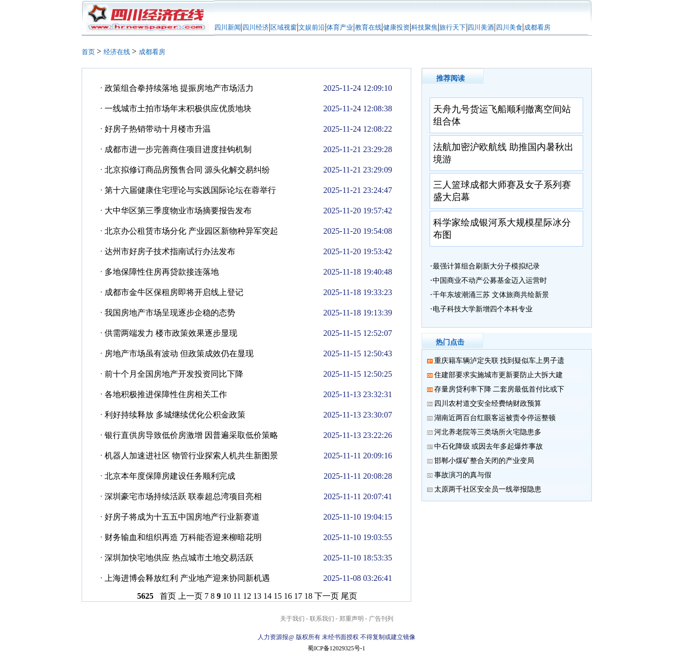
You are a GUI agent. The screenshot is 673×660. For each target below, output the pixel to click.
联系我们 (322, 618)
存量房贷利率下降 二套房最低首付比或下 (499, 389)
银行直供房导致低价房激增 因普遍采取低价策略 (191, 435)
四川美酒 (480, 27)
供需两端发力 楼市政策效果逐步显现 (171, 333)
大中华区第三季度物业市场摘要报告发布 (178, 210)
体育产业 (340, 27)
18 (308, 596)
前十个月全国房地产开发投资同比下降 (174, 374)
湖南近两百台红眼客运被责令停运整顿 (495, 418)
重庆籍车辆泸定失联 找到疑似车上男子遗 (499, 360)
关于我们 (292, 618)
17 (298, 596)
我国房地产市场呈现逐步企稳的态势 (170, 312)
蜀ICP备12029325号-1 (336, 648)
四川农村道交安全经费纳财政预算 (487, 403)
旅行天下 (452, 27)
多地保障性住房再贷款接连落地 (162, 271)
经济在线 (117, 52)
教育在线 (368, 27)
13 (257, 596)
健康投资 (396, 27)
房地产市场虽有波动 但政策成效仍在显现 (179, 353)
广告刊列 (381, 618)
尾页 (349, 596)
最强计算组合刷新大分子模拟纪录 (486, 266)
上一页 (190, 596)
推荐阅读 (450, 78)
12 (247, 596)
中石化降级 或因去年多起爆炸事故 (488, 446)
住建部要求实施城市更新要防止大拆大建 (498, 375)
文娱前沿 (311, 27)
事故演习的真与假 (462, 475)
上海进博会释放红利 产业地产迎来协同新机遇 (187, 578)
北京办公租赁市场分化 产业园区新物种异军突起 (191, 231)
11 (237, 596)
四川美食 (509, 27)
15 (277, 596)
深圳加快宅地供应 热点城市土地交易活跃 (179, 557)
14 (267, 596)
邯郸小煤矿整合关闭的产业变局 (484, 461)
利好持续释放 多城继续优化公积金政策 (175, 414)
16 (288, 596)
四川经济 (255, 27)
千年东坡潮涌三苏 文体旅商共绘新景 (491, 295)
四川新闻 (227, 27)
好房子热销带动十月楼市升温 (158, 129)
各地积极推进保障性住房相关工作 (166, 394)
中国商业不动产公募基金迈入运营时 (490, 280)
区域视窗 (283, 27)
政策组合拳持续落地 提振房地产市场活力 (179, 88)
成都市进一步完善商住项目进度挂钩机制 (178, 149)
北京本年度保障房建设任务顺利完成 (170, 476)
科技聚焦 (424, 27)
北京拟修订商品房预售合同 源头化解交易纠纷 (187, 169)
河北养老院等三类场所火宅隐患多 (487, 432)
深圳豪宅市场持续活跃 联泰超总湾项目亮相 (183, 496)
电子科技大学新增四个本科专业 (483, 309)
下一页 (326, 596)
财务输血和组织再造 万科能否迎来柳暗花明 (183, 537)
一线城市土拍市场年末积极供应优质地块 (178, 108)
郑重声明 (351, 618)
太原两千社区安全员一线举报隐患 (487, 489)
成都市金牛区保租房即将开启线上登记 (174, 292)
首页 (88, 52)
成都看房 (537, 27)
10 (227, 596)
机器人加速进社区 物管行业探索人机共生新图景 (191, 455)
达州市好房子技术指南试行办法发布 (170, 251)
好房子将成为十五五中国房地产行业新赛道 (182, 516)
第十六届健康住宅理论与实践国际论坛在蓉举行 (190, 190)
